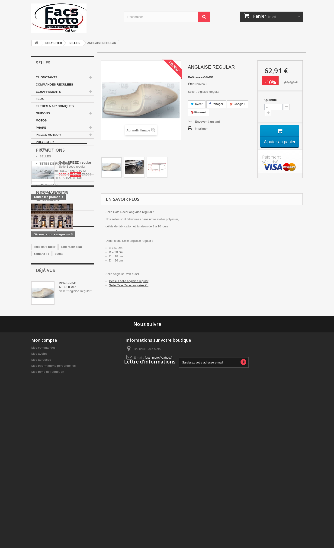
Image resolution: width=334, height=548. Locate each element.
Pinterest (198, 112)
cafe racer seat (71, 361)
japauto (84, 375)
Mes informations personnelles (53, 509)
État (191, 84)
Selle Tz (53, 382)
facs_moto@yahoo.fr (159, 501)
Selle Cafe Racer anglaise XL (128, 285)
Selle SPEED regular (75, 237)
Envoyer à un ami (207, 121)
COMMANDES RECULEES (54, 84)
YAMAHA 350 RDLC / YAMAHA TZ (62, 170)
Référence (195, 77)
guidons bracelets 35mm (51, 389)
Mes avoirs (39, 497)
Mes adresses (41, 503)
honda (38, 382)
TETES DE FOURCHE (54, 163)
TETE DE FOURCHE (50, 206)
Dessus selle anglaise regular (128, 281)
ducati (59, 368)
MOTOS (41, 120)
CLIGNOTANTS (46, 77)
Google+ (237, 104)
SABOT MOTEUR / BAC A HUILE (62, 178)
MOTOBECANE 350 (53, 192)
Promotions (50, 224)
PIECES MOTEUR (48, 135)
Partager (216, 104)
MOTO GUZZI (48, 185)
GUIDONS (43, 113)
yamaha (68, 375)
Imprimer (201, 128)
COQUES (46, 149)
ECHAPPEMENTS (48, 91)
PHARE (41, 127)
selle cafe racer (44, 361)
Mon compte (44, 484)
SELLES (74, 43)
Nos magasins (52, 288)
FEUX (40, 99)
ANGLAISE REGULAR (67, 421)
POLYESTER (53, 43)
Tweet (196, 104)
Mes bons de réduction (47, 515)
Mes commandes (43, 491)
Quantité (270, 100)
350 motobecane (45, 375)
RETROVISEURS (48, 199)
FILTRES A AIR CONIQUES (55, 106)
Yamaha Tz (41, 368)
